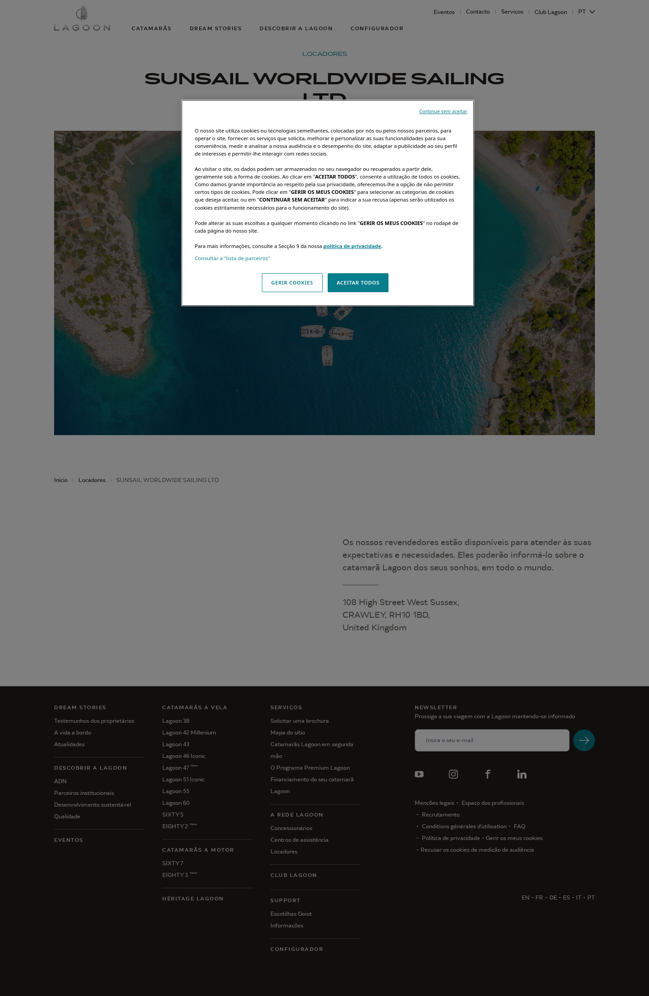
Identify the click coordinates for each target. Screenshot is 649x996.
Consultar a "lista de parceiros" (232, 258)
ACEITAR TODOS (358, 282)
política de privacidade (352, 246)
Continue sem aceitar (443, 111)
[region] (327, 203)
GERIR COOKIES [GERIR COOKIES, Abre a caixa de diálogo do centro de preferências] (292, 282)
